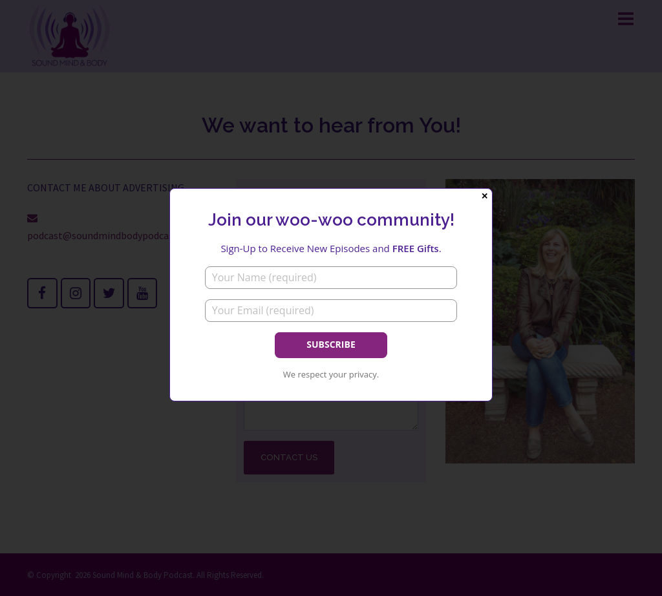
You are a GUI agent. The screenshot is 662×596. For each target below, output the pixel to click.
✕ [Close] (484, 196)
